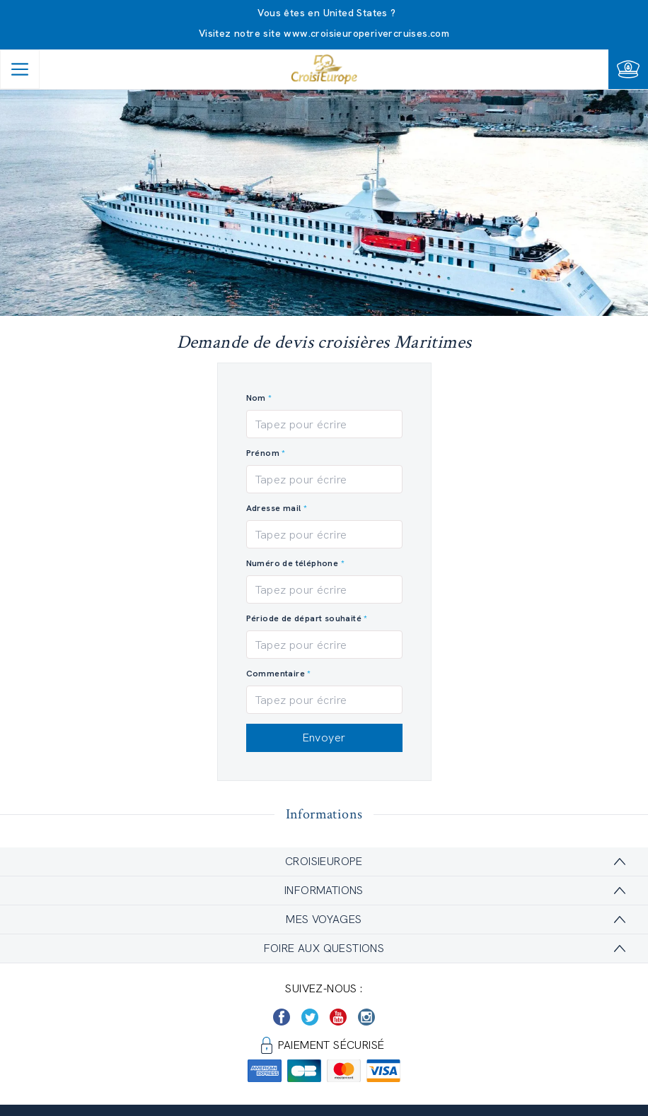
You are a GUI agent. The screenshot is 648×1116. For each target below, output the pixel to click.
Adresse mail (273, 508)
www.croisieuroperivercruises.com (366, 33)
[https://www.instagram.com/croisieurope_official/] (366, 1017)
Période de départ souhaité (305, 618)
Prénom (262, 453)
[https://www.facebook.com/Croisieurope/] (281, 1017)
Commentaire (275, 673)
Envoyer (324, 737)
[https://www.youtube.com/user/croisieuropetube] (338, 1017)
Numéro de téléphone (292, 563)
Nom (256, 398)
